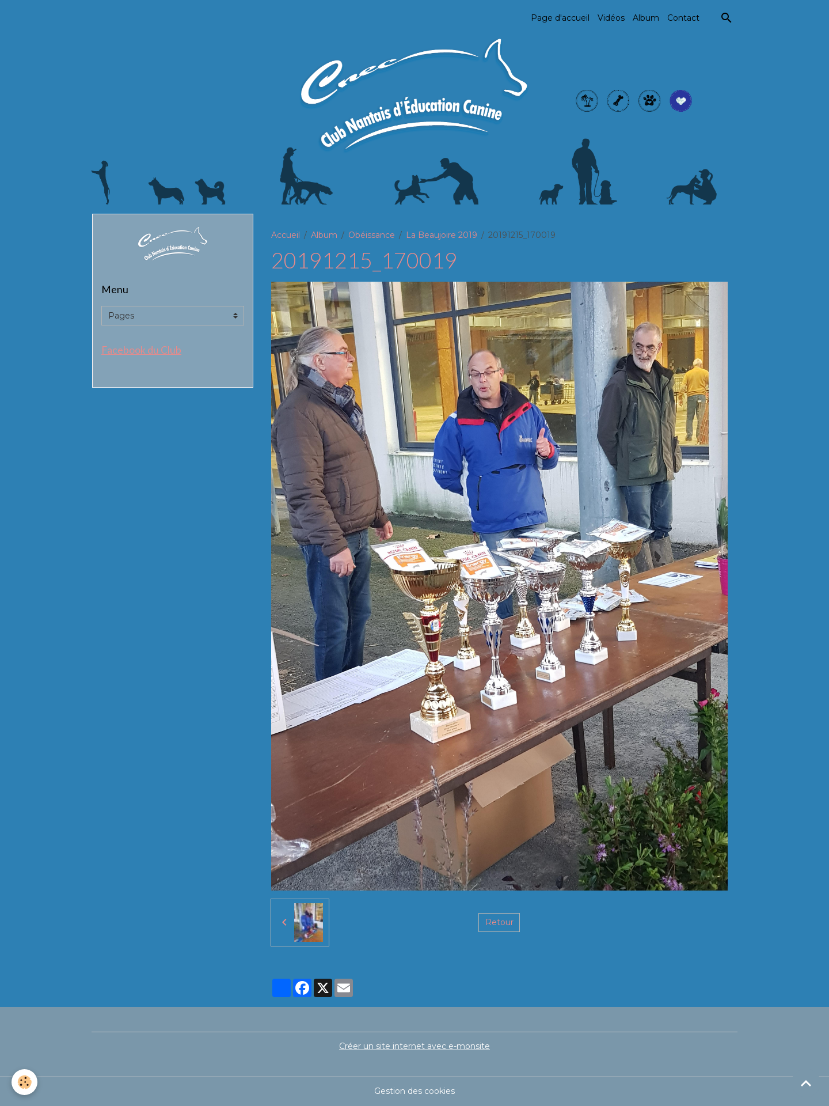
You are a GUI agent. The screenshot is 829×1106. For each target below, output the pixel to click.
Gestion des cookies (414, 1091)
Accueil (285, 235)
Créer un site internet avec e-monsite (414, 1046)
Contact (683, 18)
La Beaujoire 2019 (441, 235)
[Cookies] (24, 1082)
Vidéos (611, 18)
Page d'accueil (560, 18)
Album (646, 18)
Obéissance (371, 235)
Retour (499, 922)
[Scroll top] (806, 1083)
